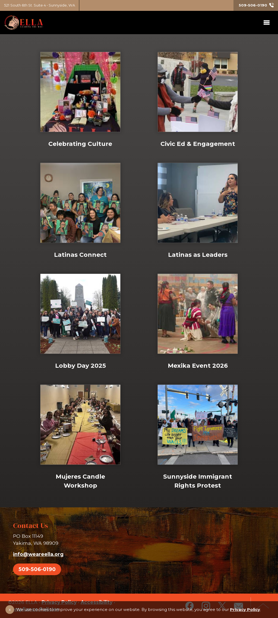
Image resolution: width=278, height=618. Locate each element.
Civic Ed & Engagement (197, 143)
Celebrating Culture (80, 143)
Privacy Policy (245, 609)
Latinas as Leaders (198, 254)
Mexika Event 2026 (197, 366)
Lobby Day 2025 (80, 367)
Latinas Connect (80, 254)
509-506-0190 (37, 569)
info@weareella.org (38, 554)
